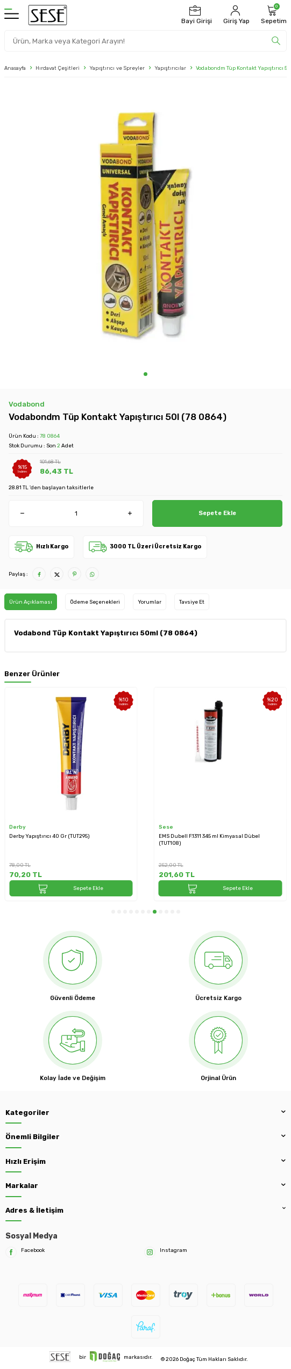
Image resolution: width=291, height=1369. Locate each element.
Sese (166, 827)
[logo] (47, 15)
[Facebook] (11, 1252)
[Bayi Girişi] (195, 15)
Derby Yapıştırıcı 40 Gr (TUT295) (49, 836)
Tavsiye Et (191, 602)
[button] (145, 374)
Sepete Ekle (217, 513)
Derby (17, 827)
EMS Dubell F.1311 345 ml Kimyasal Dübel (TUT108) (209, 839)
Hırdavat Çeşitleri (58, 68)
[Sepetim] (272, 15)
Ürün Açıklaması (30, 602)
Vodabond (27, 404)
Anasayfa (15, 68)
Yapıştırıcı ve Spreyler (117, 68)
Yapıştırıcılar (170, 68)
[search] (276, 41)
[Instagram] (149, 1252)
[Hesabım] (235, 15)
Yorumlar (149, 602)
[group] (145, 227)
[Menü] (11, 15)
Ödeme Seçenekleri (95, 602)
